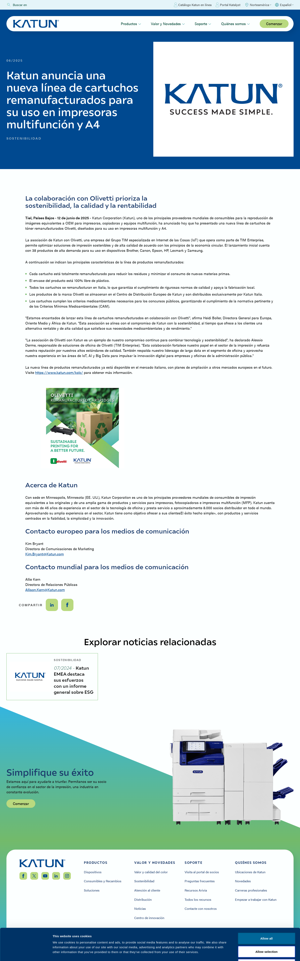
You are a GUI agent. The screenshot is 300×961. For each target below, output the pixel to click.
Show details (210, 953)
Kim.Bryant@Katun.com (44, 553)
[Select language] (284, 4)
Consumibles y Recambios (102, 881)
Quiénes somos (235, 23)
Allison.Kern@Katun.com (45, 589)
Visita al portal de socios (202, 872)
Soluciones (92, 890)
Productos (131, 23)
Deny (266, 934)
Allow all (266, 908)
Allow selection (266, 921)
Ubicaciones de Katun (250, 872)
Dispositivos (93, 872)
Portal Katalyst (228, 4)
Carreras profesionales (251, 890)
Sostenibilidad (144, 881)
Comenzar (274, 23)
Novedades (243, 881)
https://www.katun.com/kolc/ (59, 372)
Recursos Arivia (196, 890)
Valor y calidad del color (151, 872)
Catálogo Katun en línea (193, 4)
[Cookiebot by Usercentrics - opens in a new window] (26, 953)
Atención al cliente (147, 890)
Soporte (203, 23)
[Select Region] (257, 4)
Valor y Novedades (168, 23)
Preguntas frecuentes (200, 881)
